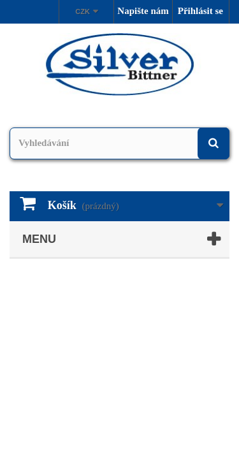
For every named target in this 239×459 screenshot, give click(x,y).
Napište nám (142, 11)
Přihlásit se (200, 11)
